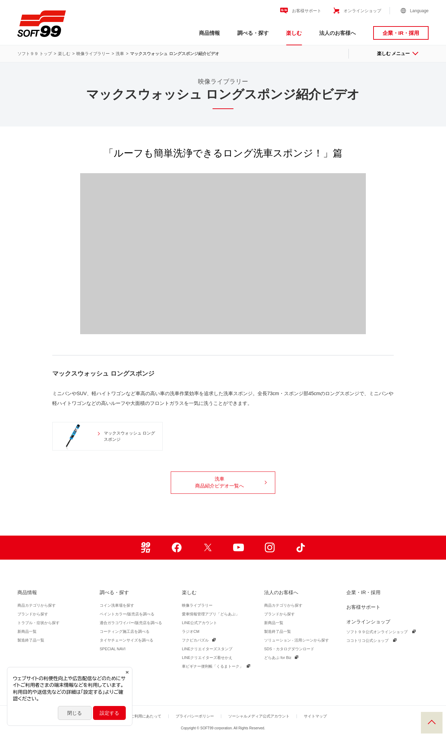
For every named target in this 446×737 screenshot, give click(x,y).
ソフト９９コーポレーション (41, 23)
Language (419, 10)
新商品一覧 (27, 631)
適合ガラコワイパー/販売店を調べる (131, 623)
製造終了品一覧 (30, 640)
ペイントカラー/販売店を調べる (127, 614)
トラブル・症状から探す (38, 623)
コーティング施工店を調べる (124, 631)
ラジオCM (190, 631)
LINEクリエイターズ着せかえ (207, 657)
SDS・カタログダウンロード (289, 649)
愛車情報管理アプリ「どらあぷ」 (210, 614)
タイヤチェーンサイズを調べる (126, 640)
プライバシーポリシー (195, 716)
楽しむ (294, 33)
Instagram (269, 548)
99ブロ (145, 548)
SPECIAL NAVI (112, 649)
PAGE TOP (432, 723)
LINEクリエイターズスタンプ (207, 649)
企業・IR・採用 (401, 33)
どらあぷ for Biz (277, 657)
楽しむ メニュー (397, 53)
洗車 (120, 53)
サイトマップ (315, 716)
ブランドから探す (32, 614)
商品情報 (209, 33)
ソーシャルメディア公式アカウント (259, 716)
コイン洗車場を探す (117, 605)
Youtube (238, 548)
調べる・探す (253, 33)
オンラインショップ (362, 10)
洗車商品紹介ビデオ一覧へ (231, 482)
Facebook (176, 548)
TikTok (301, 548)
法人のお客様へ (337, 33)
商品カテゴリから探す (36, 605)
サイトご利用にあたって (140, 716)
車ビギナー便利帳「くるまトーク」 (212, 666)
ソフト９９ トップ (34, 53)
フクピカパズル (195, 640)
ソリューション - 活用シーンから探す (296, 640)
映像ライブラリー (93, 53)
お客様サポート (306, 10)
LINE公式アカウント (199, 623)
